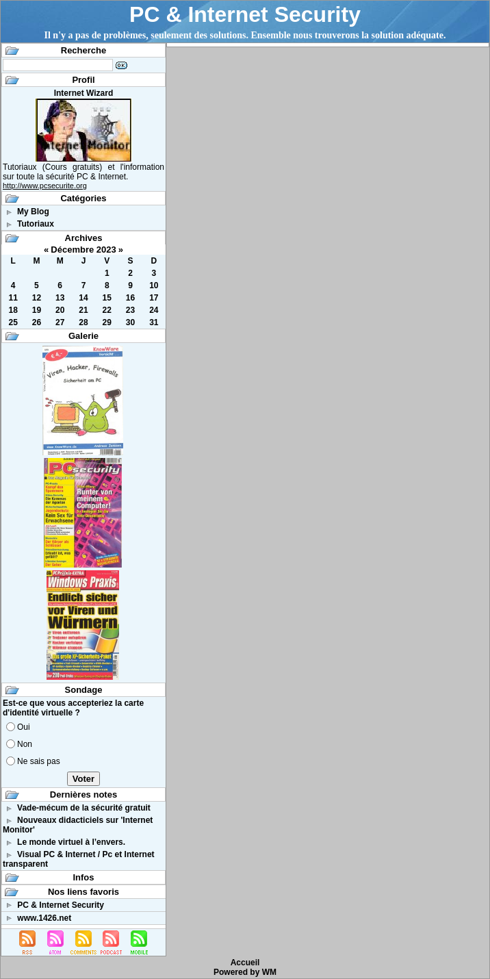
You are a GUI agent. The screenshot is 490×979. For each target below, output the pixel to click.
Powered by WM (245, 972)
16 (130, 298)
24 (153, 310)
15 (107, 298)
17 (153, 298)
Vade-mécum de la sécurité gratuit (84, 808)
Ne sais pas (38, 761)
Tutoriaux (35, 224)
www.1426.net (44, 918)
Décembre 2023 (83, 249)
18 (12, 310)
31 (153, 322)
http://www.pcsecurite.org (45, 185)
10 (153, 285)
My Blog (33, 211)
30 (130, 322)
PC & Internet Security (245, 14)
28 (83, 322)
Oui (23, 727)
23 (130, 310)
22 (107, 310)
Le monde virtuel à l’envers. (71, 842)
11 (12, 298)
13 (59, 298)
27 (59, 322)
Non (24, 744)
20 (59, 310)
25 (12, 322)
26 (36, 322)
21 (83, 310)
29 (107, 322)
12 (36, 298)
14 (83, 298)
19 (36, 310)
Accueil (245, 962)
